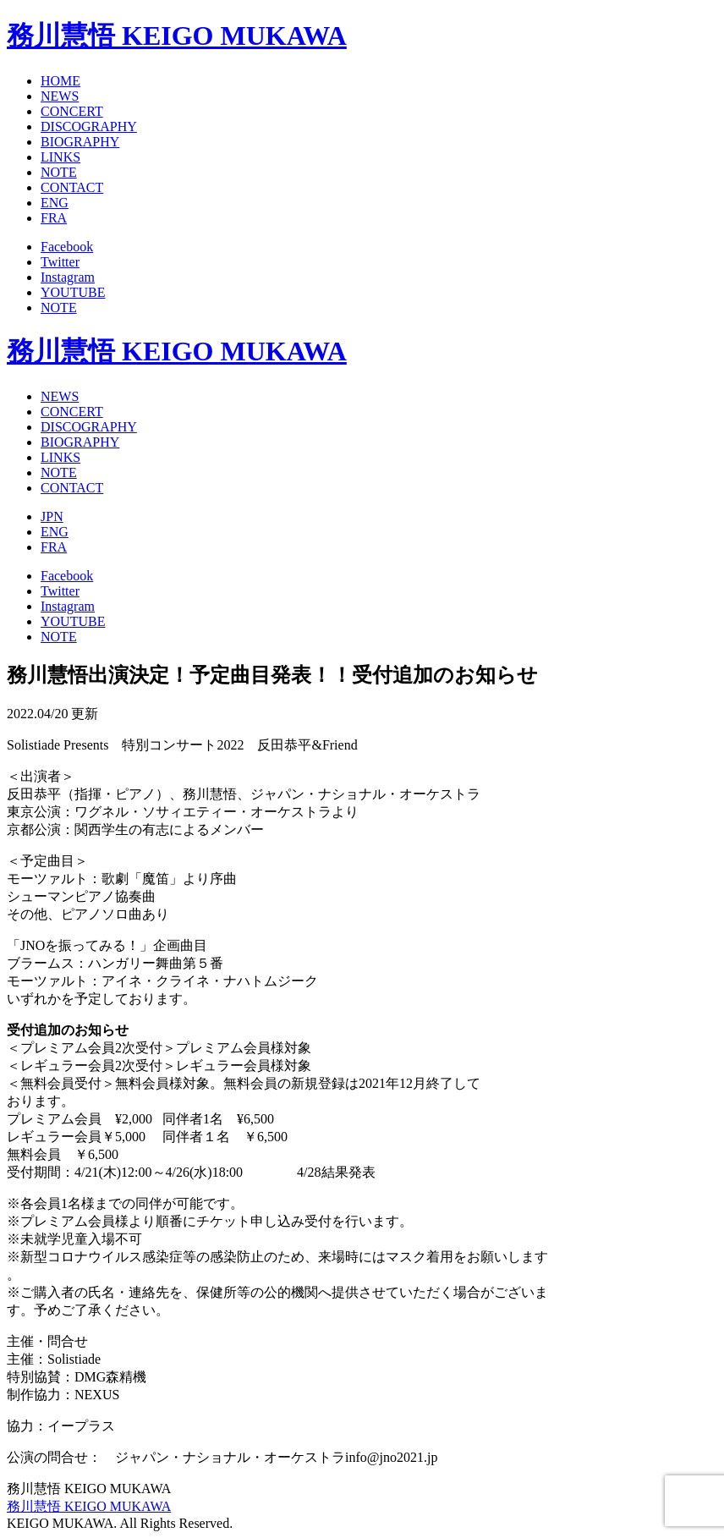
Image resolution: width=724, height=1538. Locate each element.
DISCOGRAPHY (89, 126)
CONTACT (72, 187)
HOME (60, 81)
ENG (55, 202)
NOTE (59, 172)
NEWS (60, 96)
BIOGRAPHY (80, 142)
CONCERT (72, 111)
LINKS (60, 157)
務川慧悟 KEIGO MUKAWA (177, 35)
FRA (54, 218)
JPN (52, 516)
